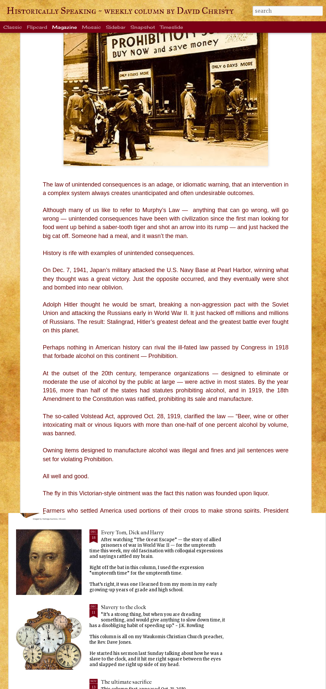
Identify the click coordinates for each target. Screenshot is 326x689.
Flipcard (37, 27)
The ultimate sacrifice (126, 682)
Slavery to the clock (123, 607)
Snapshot (142, 27)
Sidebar (115, 27)
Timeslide (171, 27)
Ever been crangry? (123, 458)
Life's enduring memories (131, 308)
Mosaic (91, 27)
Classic (12, 27)
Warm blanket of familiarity (133, 383)
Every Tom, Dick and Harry (132, 532)
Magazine (64, 27)
